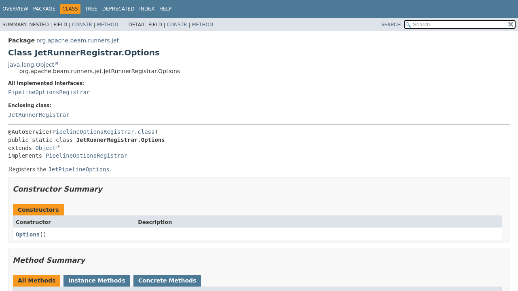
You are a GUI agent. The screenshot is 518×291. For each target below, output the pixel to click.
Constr (82, 24)
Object (45, 148)
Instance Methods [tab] (96, 280)
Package (44, 9)
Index (146, 9)
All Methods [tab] (36, 280)
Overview (15, 9)
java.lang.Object (31, 64)
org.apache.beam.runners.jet (77, 40)
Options (28, 234)
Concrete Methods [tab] (167, 280)
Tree (91, 9)
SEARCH (391, 24)
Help (165, 9)
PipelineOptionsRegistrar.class (104, 132)
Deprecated (118, 9)
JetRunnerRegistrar (39, 115)
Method (107, 24)
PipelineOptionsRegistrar (49, 92)
